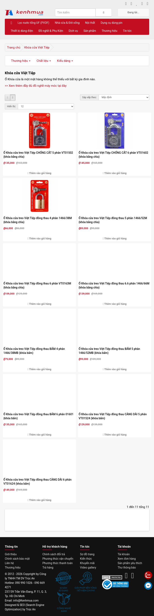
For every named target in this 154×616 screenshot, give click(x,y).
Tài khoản (124, 554)
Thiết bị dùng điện (22, 30)
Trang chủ (13, 47)
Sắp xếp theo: (89, 97)
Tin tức (127, 30)
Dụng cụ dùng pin (111, 22)
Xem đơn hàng (127, 558)
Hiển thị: (11, 106)
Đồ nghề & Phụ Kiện (50, 30)
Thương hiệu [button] (20, 61)
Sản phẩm (89, 30)
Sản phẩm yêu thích (130, 563)
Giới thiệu (11, 554)
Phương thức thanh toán (58, 563)
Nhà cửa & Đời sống (67, 22)
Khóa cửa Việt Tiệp (37, 47)
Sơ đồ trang (87, 554)
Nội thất (90, 22)
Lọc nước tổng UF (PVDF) (33, 22)
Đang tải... (133, 12)
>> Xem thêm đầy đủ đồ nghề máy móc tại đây (36, 86)
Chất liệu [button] (43, 61)
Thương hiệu (109, 30)
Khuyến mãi (87, 563)
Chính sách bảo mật (17, 558)
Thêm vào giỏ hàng (39, 173)
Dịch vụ (73, 30)
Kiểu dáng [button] (65, 61)
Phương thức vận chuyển (58, 558)
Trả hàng (48, 567)
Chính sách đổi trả (54, 554)
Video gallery (88, 567)
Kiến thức (86, 558)
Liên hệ (9, 563)
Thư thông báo (127, 567)
